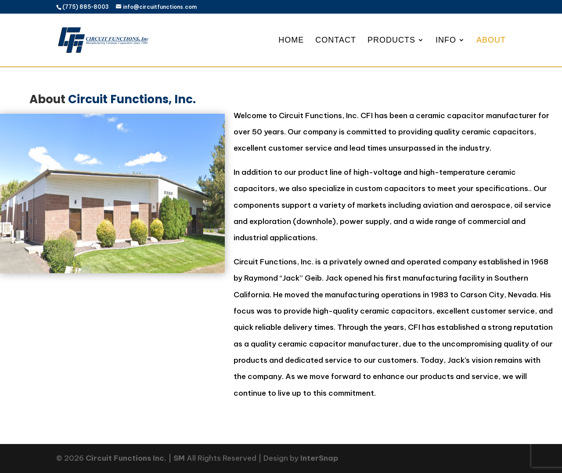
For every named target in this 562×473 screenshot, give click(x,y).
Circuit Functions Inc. (126, 458)
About (491, 40)
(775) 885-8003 (85, 7)
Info (446, 40)
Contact (335, 40)
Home (291, 40)
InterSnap (319, 458)
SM (179, 458)
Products (391, 40)
